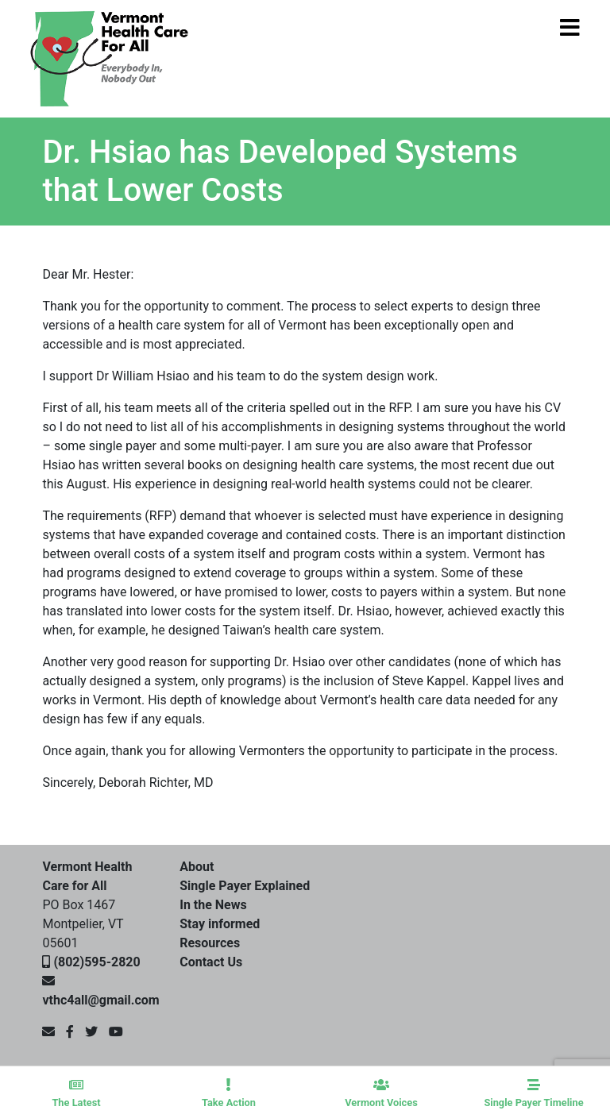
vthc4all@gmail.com (100, 1000)
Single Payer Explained (245, 885)
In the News (213, 904)
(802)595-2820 (96, 962)
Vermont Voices (381, 1093)
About (197, 866)
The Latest (76, 1093)
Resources (210, 942)
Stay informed (220, 923)
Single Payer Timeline (534, 1093)
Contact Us (211, 962)
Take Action (228, 1093)
